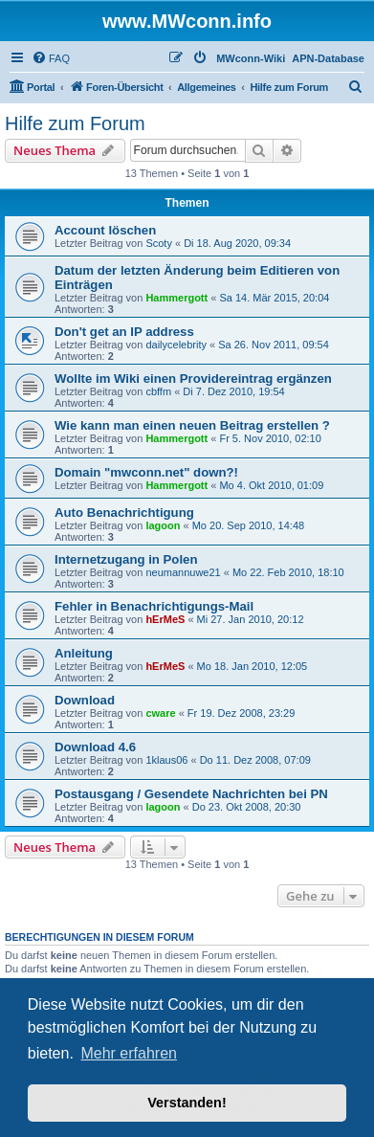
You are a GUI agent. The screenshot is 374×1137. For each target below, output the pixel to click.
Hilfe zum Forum (75, 123)
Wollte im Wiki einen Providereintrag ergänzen (193, 378)
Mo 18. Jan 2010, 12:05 (252, 666)
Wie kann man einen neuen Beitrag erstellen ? (192, 425)
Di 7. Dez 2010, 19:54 (233, 391)
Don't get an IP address (124, 331)
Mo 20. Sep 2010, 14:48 (248, 525)
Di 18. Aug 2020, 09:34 (237, 243)
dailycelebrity (176, 344)
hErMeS (165, 619)
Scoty (158, 243)
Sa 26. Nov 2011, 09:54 (273, 344)
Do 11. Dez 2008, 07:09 (255, 760)
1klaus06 (166, 760)
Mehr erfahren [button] (128, 1053)
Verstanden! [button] (186, 1102)
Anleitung (84, 653)
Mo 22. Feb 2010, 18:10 (288, 572)
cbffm (158, 391)
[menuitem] (51, 58)
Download (85, 700)
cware (160, 713)
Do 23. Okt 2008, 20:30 (246, 807)
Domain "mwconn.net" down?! (146, 472)
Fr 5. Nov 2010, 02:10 (269, 438)
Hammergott (176, 297)
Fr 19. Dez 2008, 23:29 (241, 713)
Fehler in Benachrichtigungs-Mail (154, 606)
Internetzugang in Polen (126, 559)
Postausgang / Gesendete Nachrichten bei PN (191, 794)
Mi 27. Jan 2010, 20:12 (250, 619)
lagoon (162, 525)
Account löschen (105, 230)
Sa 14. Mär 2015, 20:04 (274, 297)
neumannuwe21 (182, 572)
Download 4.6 (95, 747)
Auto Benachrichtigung (124, 512)
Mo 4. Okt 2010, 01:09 (271, 485)
